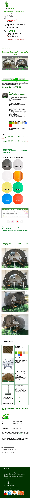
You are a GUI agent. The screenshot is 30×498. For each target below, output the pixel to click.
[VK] (8, 221)
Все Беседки (6, 79)
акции (20, 433)
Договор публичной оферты (11, 490)
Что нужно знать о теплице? (8, 452)
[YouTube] (17, 221)
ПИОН (16, 79)
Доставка (21, 79)
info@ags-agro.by (10, 485)
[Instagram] (12, 221)
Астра (12, 79)
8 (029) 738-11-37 (13, 36)
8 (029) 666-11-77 (13, 35)
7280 (11, 31)
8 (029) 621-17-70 (9, 483)
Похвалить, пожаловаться (15, 39)
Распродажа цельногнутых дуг (9, 449)
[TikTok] (21, 221)
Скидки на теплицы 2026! (8, 447)
